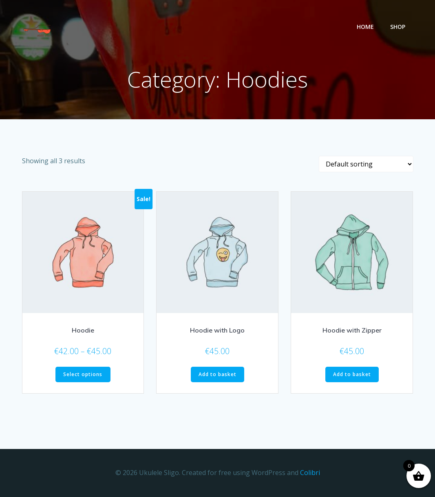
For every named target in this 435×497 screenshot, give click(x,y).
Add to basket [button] (217, 374)
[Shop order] (366, 164)
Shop (397, 27)
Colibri (310, 472)
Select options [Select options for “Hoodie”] (82, 374)
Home (365, 27)
